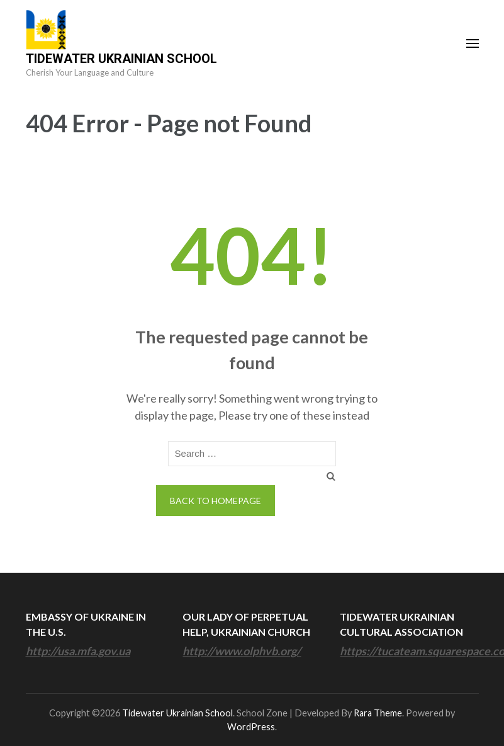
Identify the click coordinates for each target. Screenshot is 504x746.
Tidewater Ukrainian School (121, 58)
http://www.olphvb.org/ (241, 651)
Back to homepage (215, 500)
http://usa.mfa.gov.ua (78, 651)
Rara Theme (378, 713)
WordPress (251, 726)
